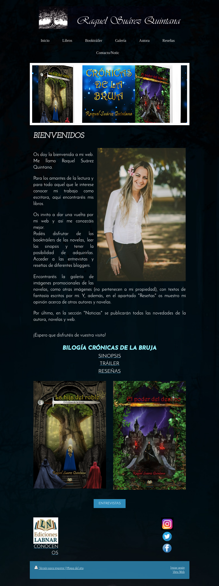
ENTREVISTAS (110, 503)
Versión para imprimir (50, 568)
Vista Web (179, 572)
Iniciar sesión (177, 567)
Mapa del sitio (75, 568)
